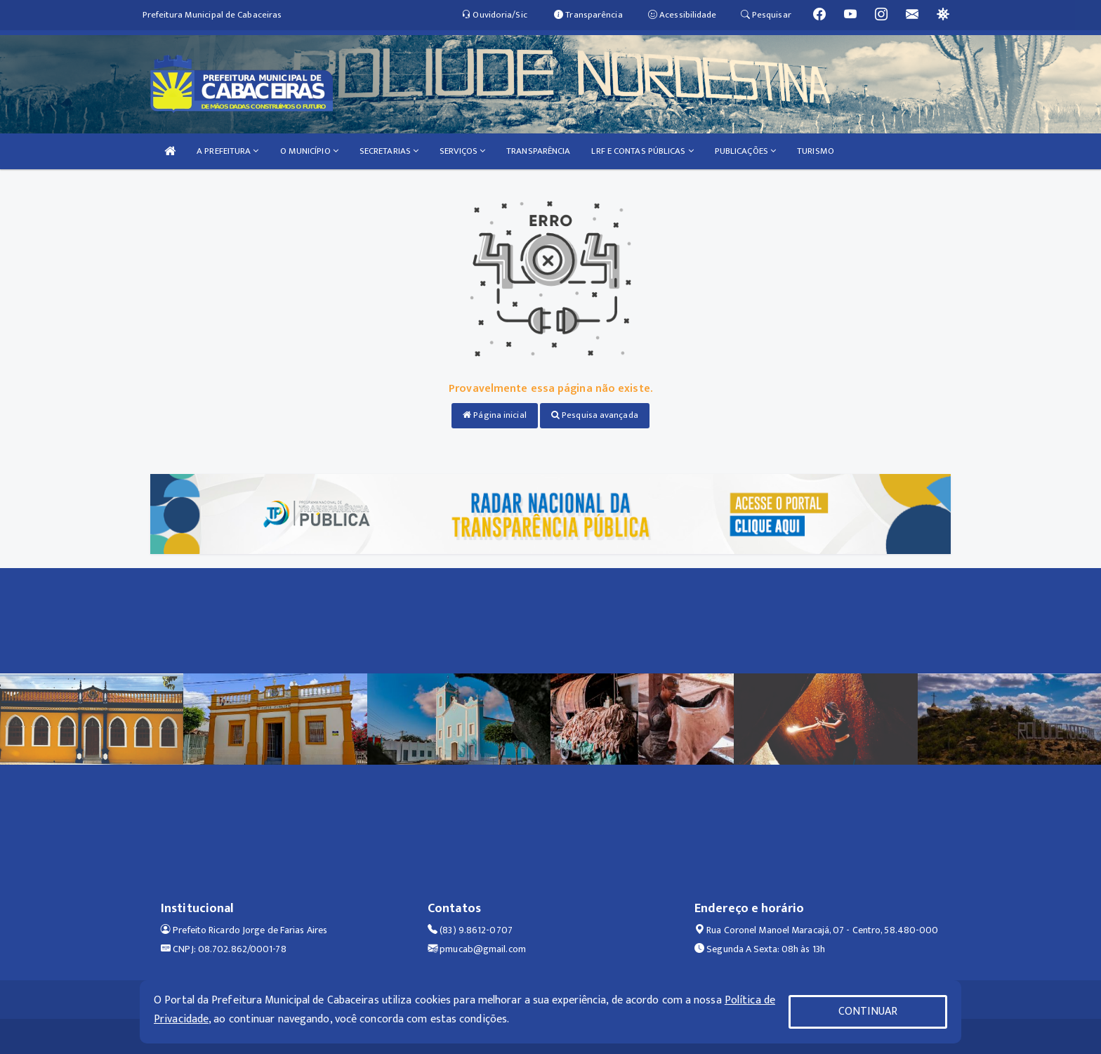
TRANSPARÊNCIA (538, 151)
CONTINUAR (867, 1011)
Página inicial (495, 415)
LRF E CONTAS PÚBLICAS (642, 151)
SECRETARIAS (389, 151)
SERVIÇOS (462, 151)
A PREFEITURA (227, 151)
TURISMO (815, 151)
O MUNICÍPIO (309, 151)
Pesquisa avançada (594, 415)
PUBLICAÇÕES (745, 151)
